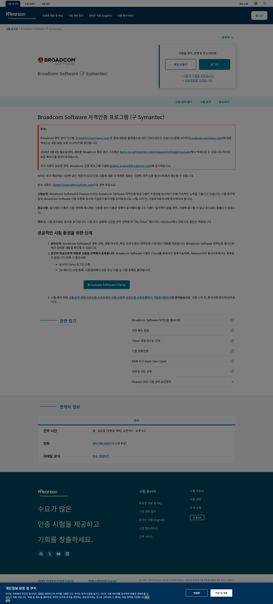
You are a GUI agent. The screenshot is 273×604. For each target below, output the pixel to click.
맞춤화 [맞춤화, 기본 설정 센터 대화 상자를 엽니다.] (197, 599)
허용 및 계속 (221, 599)
